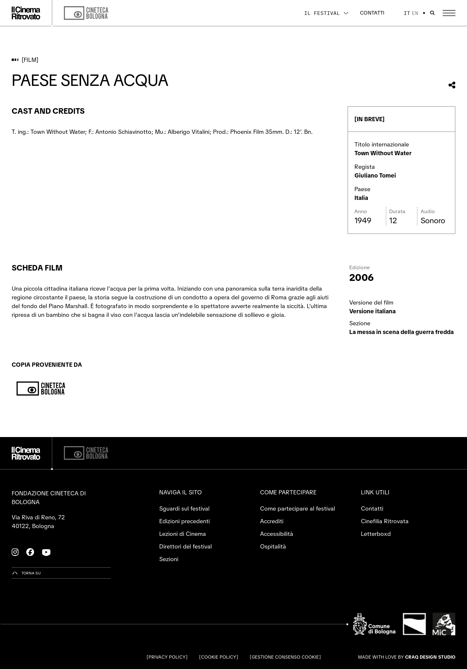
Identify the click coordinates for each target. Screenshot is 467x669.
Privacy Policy (167, 657)
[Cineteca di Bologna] (86, 453)
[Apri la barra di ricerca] (432, 13)
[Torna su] (26, 573)
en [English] (415, 13)
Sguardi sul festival (184, 508)
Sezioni (168, 559)
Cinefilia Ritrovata (385, 521)
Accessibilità (276, 533)
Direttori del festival (185, 546)
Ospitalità (273, 546)
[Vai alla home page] (26, 12)
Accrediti (271, 521)
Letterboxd (376, 533)
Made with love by (406, 657)
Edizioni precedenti (184, 521)
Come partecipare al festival (297, 508)
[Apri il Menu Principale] (449, 13)
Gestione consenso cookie (285, 657)
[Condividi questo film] (452, 85)
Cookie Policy (218, 657)
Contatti (372, 12)
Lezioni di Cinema (182, 533)
